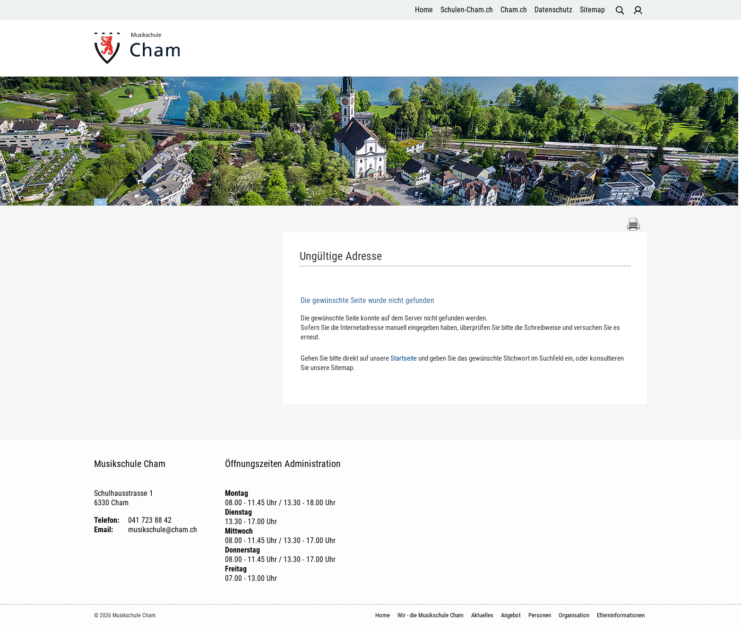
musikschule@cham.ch (162, 530)
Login (638, 10)
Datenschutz (553, 9)
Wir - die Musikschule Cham (328, 49)
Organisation (536, 49)
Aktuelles (405, 49)
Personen (487, 49)
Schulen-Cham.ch (466, 9)
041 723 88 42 (150, 520)
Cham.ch (513, 9)
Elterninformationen (606, 49)
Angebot (446, 49)
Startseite (403, 358)
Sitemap (592, 9)
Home (424, 9)
